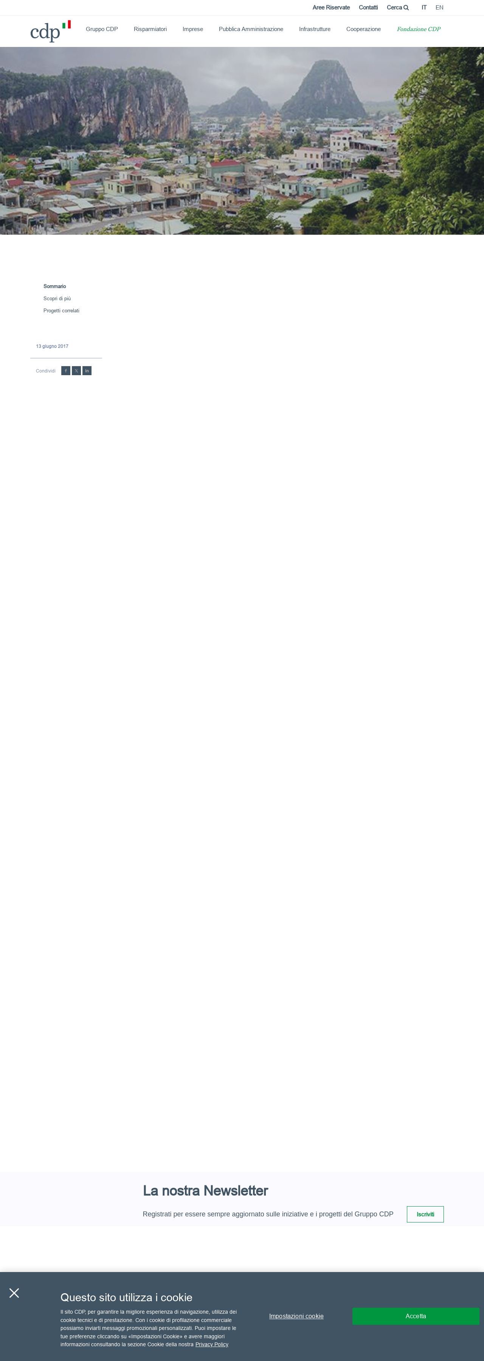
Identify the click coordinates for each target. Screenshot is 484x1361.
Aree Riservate (331, 7)
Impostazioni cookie (296, 1316)
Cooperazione (363, 29)
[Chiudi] (14, 1293)
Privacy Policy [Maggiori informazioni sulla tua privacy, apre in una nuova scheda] (211, 1344)
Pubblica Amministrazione (251, 29)
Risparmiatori (150, 29)
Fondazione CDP (418, 30)
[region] (242, 1316)
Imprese (193, 29)
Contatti (368, 7)
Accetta (416, 1316)
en (440, 7)
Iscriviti (425, 1214)
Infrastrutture (314, 29)
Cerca (398, 7)
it (424, 7)
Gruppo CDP (102, 29)
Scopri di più (57, 298)
